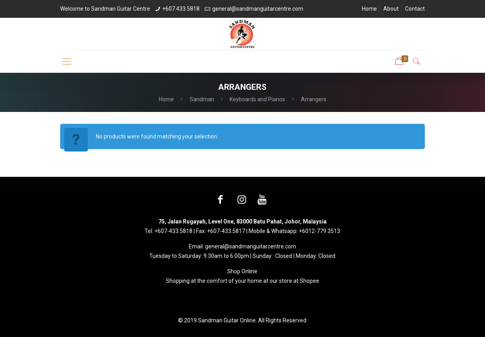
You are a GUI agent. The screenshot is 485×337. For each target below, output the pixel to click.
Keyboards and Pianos (257, 99)
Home (369, 9)
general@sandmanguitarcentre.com (257, 9)
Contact (415, 9)
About (391, 9)
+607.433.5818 (181, 9)
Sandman (202, 99)
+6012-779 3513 (319, 231)
